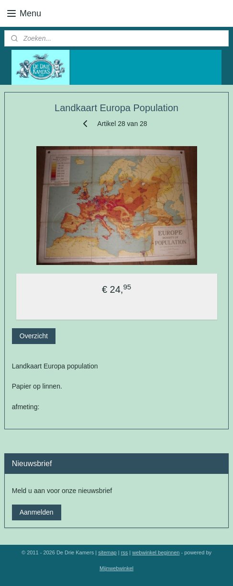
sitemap (107, 552)
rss (124, 552)
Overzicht (34, 335)
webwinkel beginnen (155, 552)
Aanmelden (37, 512)
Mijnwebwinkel (116, 568)
